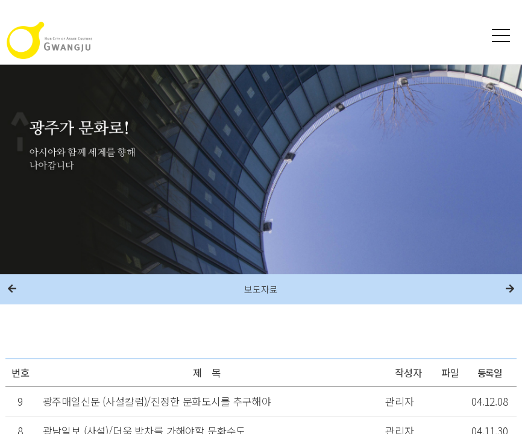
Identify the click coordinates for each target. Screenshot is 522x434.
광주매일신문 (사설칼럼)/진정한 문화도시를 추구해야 (157, 401)
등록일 (490, 372)
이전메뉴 (12, 289)
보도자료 (260, 289)
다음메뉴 (510, 289)
